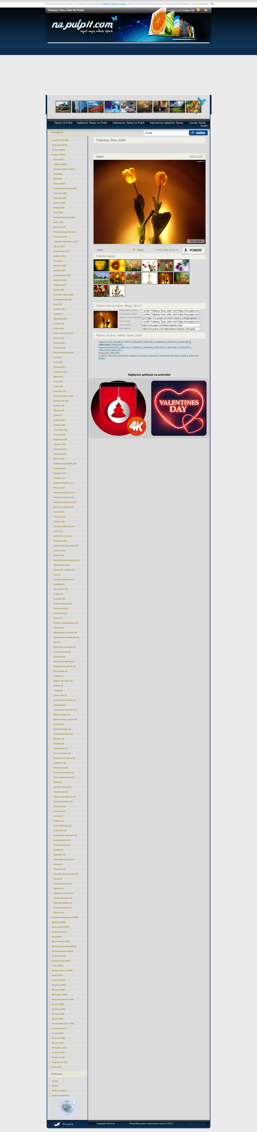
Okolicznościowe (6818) (62, 951)
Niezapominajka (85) (63, 299)
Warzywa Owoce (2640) (62, 970)
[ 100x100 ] (193, 356)
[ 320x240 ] (122, 356)
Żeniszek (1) (59, 912)
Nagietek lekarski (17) (63, 483)
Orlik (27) (58, 415)
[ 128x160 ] (163, 356)
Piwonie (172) (60, 227)
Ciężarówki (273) (59, 1028)
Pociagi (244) (58, 1033)
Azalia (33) (58, 386)
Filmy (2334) (57, 975)
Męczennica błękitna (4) (64, 661)
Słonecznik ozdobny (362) (65, 188)
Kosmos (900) (58, 1004)
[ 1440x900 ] (147, 347)
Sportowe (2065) (59, 985)
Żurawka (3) (59, 744)
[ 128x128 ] (173, 356)
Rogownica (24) (61, 439)
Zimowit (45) (59, 367)
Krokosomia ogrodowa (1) (65, 835)
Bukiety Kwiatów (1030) (64, 169)
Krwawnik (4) (59, 657)
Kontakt (186, 1123)
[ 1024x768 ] (148, 342)
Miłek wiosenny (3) (62, 715)
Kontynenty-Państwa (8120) (64, 946)
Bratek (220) (59, 208)
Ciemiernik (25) (60, 430)
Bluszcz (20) (59, 459)
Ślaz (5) (57, 642)
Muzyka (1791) (58, 990)
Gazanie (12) (59, 521)
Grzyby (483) (57, 1019)
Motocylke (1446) (59, 995)
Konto (204, 125)
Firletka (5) (58, 594)
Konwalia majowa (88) (63, 295)
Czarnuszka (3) (60, 695)
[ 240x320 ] (132, 356)
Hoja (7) (57, 575)
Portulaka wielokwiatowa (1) (66, 874)
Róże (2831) (59, 159)
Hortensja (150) (60, 237)
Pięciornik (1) (59, 869)
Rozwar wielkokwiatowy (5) (66, 623)
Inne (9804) (57, 937)
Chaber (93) (59, 290)
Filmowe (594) (58, 1014)
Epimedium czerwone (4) (65, 647)
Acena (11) (58, 531)
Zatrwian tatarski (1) (62, 908)
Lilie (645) (58, 174)
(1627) (60, 164)
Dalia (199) (58, 213)
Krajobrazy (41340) (60, 140)
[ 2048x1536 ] (116, 345)
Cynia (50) (58, 362)
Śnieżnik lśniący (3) (62, 729)
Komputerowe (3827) (61, 961)
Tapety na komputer (61, 1095)
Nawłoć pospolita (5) (63, 604)
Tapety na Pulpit (63, 122)
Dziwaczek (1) (60, 806)
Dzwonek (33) (60, 391)
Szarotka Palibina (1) (63, 903)
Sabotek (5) (59, 628)
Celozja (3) (58, 690)
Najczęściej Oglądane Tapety (166, 122)
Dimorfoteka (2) (61, 768)
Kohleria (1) (59, 821)
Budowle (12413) (59, 932)
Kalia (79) (58, 304)
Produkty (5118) (59, 956)
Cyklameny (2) (60, 763)
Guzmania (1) (59, 811)
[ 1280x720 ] (124, 347)
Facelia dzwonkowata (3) (65, 700)
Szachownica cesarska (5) (65, 633)
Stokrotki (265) (60, 198)
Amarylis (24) (59, 435)
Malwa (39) (58, 377)
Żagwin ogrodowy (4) (63, 681)
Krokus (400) (59, 184)
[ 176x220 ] (142, 356)
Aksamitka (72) (60, 319)
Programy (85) (58, 1052)
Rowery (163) (58, 1043)
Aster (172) (58, 222)
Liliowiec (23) (59, 444)
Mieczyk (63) (59, 343)
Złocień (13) (59, 512)
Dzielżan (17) (59, 478)
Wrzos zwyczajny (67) (63, 333)
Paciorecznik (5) (61, 608)
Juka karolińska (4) (62, 652)
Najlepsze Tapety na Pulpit (92, 122)
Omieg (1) (58, 864)
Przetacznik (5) (60, 613)
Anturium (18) (60, 468)
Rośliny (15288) (59, 922)
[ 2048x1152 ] (116, 350)
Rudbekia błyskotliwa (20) (65, 464)
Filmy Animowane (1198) (63, 999)
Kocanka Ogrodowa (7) (64, 579)
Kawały (55, 1081)
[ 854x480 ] (115, 353)
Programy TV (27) (60, 1062)
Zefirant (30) (59, 410)
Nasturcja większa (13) (64, 507)
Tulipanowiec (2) (61, 792)
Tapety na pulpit (59, 1091)
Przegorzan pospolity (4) (65, 666)
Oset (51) (58, 357)
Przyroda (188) (58, 1038)
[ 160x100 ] (153, 356)
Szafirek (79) (59, 309)
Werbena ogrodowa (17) (64, 493)
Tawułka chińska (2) (62, 787)
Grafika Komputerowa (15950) (65, 917)
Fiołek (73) (58, 314)
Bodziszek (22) (60, 449)
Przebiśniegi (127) (62, 251)
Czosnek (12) (59, 517)
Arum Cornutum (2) (62, 753)
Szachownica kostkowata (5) (66, 637)
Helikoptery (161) (59, 1048)
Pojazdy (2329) (58, 980)
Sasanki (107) (60, 270)
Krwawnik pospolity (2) (64, 773)
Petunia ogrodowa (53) (64, 353)
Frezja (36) (58, 381)
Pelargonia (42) (60, 372)
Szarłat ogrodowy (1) (63, 898)
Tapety (55, 1086)
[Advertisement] (129, 69)
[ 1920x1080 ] (184, 347)
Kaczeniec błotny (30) (63, 396)
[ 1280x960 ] (159, 342)
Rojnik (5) (58, 618)
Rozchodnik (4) (60, 671)
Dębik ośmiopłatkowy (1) (65, 797)
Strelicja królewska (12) (64, 526)
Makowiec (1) (59, 855)
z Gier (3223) (57, 966)
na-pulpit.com (122, 1123)
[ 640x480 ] (117, 342)
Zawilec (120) (59, 256)
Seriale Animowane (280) (63, 1024)
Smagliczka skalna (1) (63, 893)
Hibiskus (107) (60, 266)
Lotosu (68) (59, 328)
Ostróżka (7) (59, 584)
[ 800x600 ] (137, 342)
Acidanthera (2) (60, 748)
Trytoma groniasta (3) (63, 734)
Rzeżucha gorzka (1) (63, 884)
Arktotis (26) (59, 420)
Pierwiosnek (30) (61, 401)
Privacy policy (199, 1123)
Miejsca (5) (56, 1067)
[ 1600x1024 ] (159, 347)
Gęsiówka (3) (59, 705)
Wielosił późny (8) (62, 565)
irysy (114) (58, 261)
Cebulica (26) (59, 425)
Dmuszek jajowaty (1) (63, 801)
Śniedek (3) (59, 724)
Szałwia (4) (58, 676)
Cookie (177, 1123)
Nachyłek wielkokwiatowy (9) (66, 560)
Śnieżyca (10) (60, 550)
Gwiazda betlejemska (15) (65, 502)
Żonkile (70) (59, 324)
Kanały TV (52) (58, 1057)
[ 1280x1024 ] (171, 342)
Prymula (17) (59, 488)
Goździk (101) (60, 285)
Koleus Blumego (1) (62, 826)
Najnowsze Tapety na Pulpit (128, 122)
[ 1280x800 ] (136, 347)
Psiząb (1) (58, 879)
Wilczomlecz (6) (61, 589)
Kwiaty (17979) (58, 155)
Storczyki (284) (60, 193)
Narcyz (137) (59, 246)
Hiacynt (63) (59, 338)
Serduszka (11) (60, 541)
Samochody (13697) (61, 927)
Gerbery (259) (60, 203)
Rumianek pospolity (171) (65, 232)
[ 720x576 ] (127, 342)
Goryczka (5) (59, 599)
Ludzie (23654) (58, 150)
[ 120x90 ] (183, 356)
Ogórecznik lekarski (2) (64, 777)
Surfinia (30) (59, 406)
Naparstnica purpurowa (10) (66, 546)
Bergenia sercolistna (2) (64, 758)
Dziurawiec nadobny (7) (64, 570)
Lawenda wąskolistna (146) (66, 242)
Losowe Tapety (197, 122)
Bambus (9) (59, 555)
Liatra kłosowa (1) (62, 845)
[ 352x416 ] (112, 356)
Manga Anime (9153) (61, 941)
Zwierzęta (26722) (60, 145)
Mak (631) (58, 179)
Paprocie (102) (60, 280)
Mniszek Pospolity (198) (64, 217)
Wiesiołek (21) (60, 454)
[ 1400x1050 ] (184, 342)
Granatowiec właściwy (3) (65, 710)
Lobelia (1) (58, 850)
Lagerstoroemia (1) (62, 840)
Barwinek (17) (60, 473)
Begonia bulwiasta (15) (64, 497)
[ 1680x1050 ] (172, 347)
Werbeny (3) (59, 739)
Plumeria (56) (59, 348)
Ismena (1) (58, 816)
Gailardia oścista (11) (63, 536)
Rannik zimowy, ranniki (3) (65, 719)
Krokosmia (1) (60, 830)
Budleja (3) (58, 686)
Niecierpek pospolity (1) (64, 859)
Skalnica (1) (59, 888)
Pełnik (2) (58, 782)
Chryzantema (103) (62, 275)
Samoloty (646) (58, 1009)
